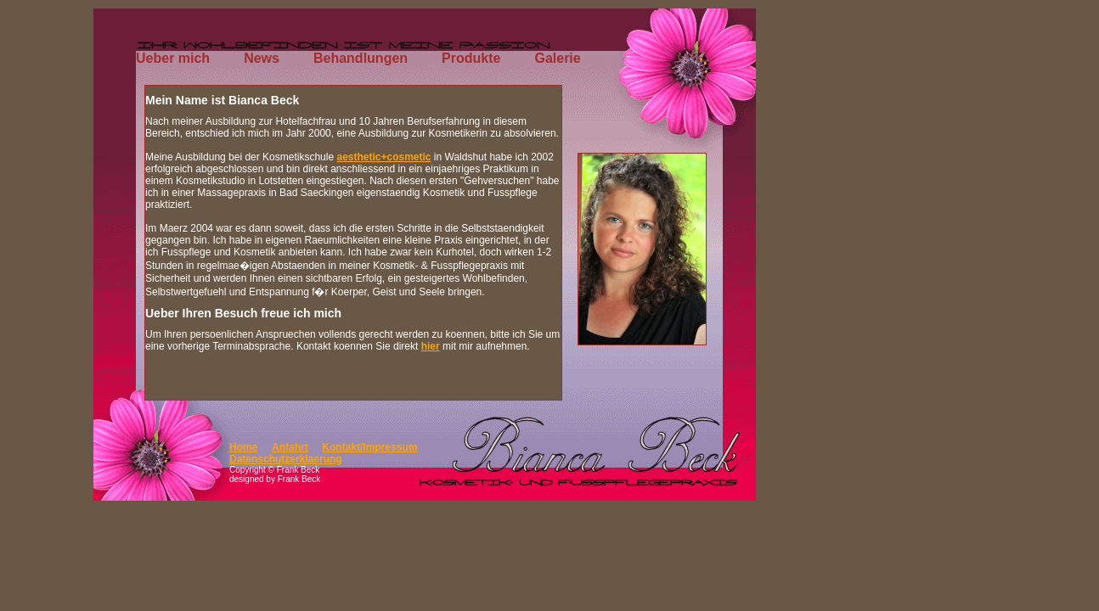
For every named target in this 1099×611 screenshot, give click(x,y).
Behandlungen (360, 58)
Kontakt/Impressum (369, 447)
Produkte (471, 58)
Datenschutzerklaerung (285, 459)
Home (243, 447)
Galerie (557, 58)
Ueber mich (173, 58)
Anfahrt (290, 447)
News (261, 58)
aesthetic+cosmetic (383, 157)
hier (430, 346)
